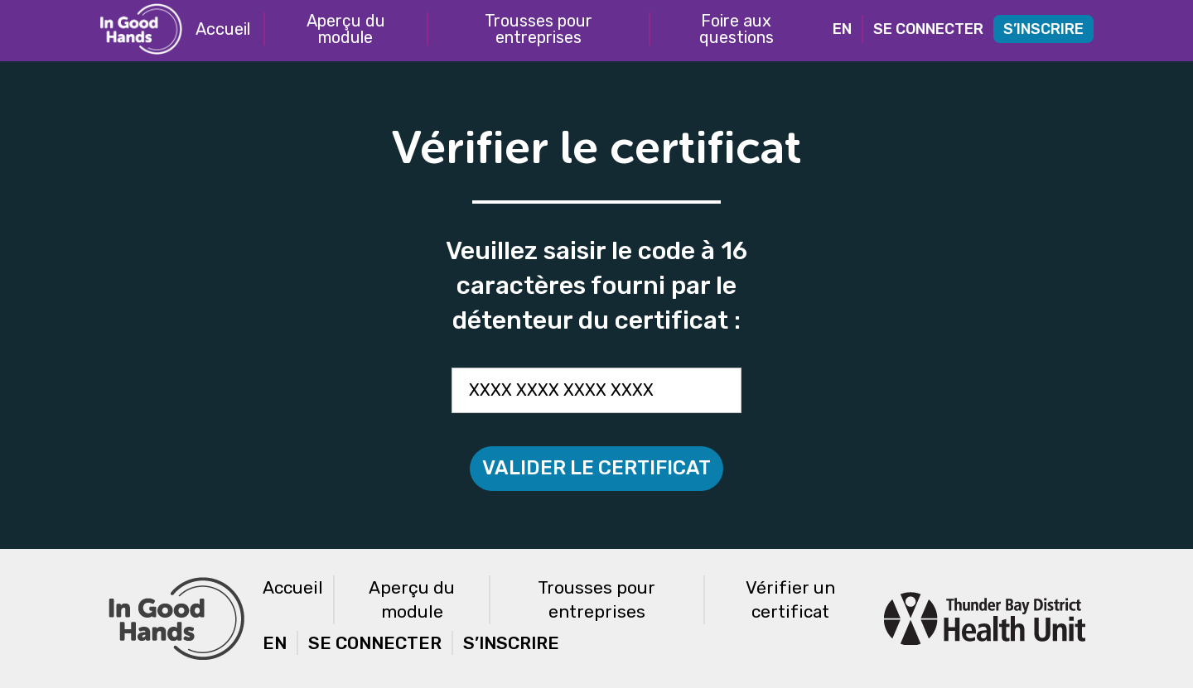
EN (842, 29)
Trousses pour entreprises (538, 29)
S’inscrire (1043, 29)
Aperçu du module (346, 29)
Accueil (223, 29)
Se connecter (928, 29)
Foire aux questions (736, 29)
